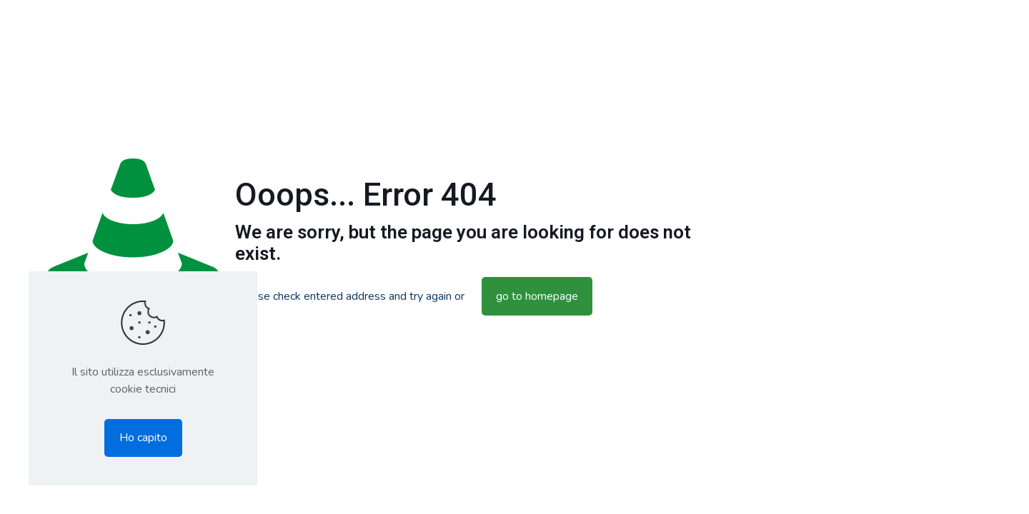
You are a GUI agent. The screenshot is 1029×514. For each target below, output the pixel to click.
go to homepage (537, 296)
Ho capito (143, 437)
